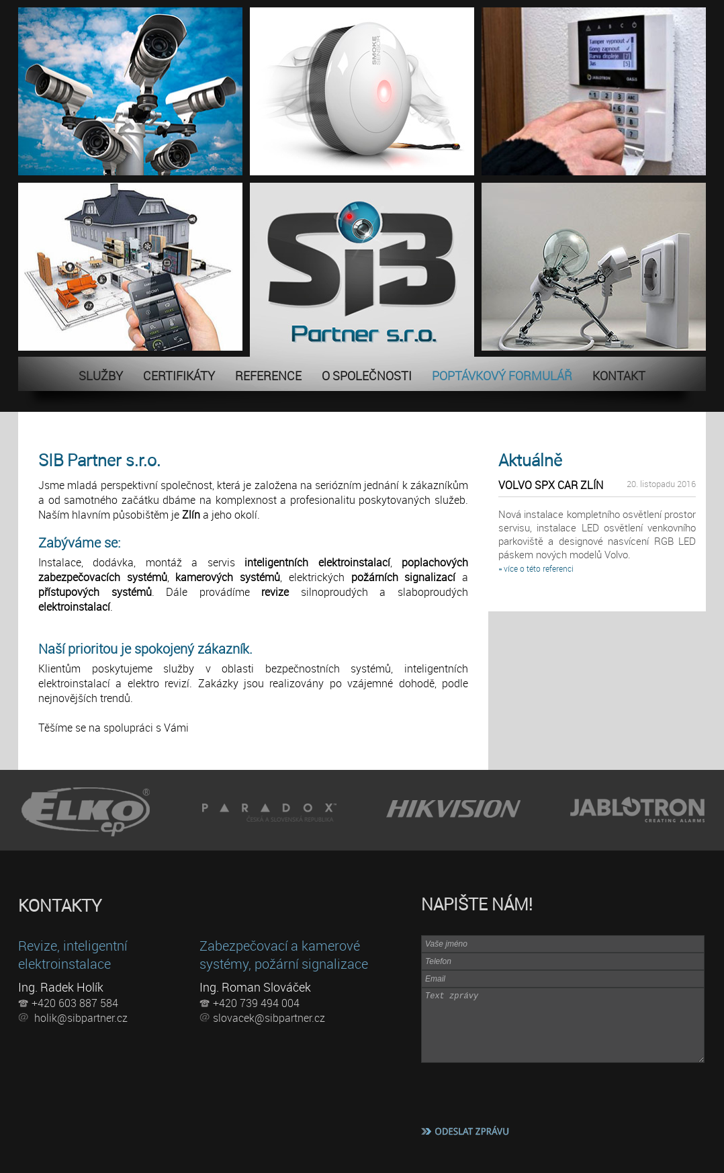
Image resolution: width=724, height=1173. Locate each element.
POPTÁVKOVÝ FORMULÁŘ (502, 375)
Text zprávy (563, 1025)
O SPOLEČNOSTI (367, 375)
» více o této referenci (536, 568)
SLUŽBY (101, 375)
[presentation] (523, 1092)
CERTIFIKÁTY (179, 375)
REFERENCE (268, 375)
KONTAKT (618, 375)
